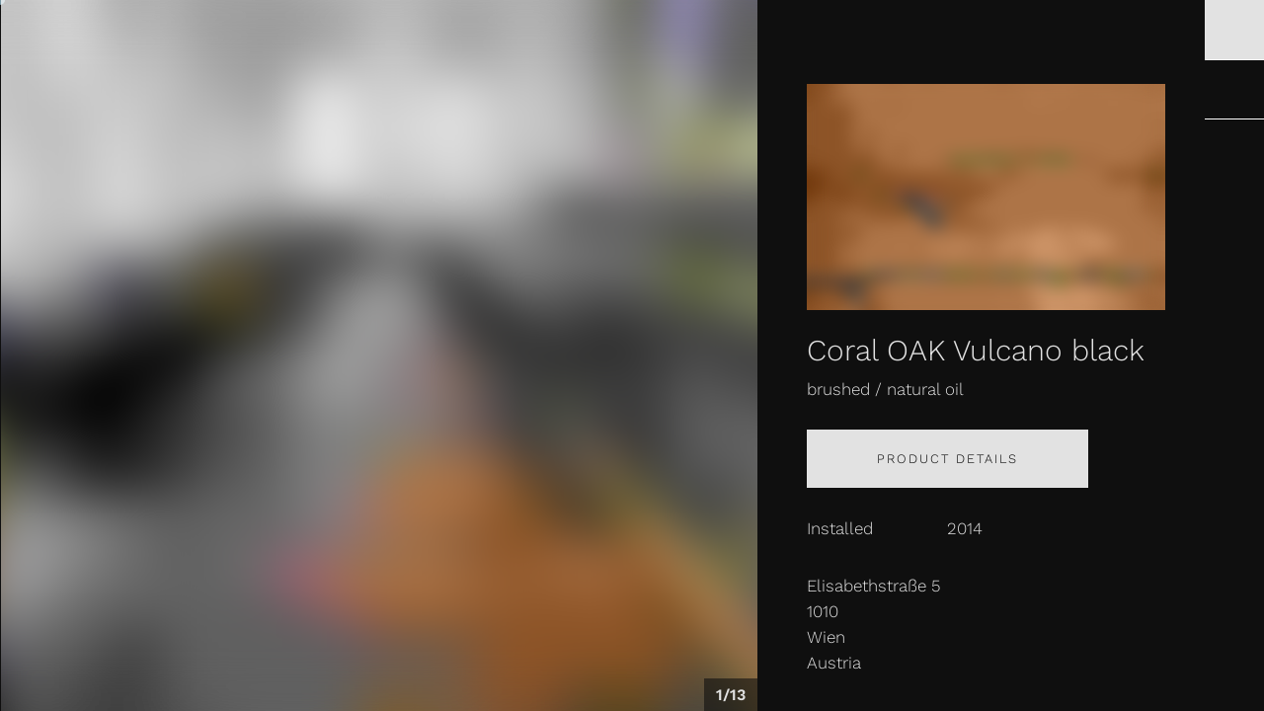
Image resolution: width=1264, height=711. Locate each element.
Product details (947, 458)
